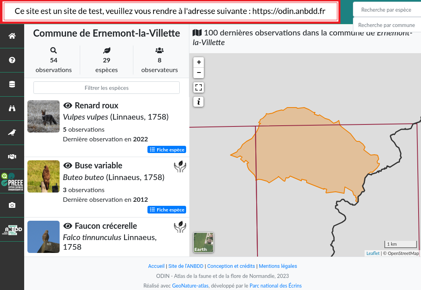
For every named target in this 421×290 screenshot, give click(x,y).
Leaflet (373, 253)
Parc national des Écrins (276, 285)
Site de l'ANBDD (185, 266)
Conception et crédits (231, 266)
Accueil (155, 266)
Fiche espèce (167, 149)
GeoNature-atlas (189, 285)
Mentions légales (279, 266)
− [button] (199, 73)
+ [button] (199, 62)
